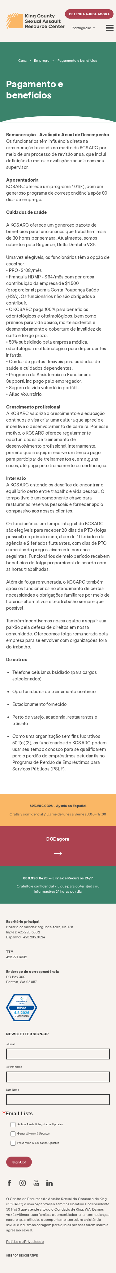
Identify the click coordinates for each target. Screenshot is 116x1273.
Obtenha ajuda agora (89, 14)
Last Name (12, 1090)
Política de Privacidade (25, 1241)
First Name (15, 1067)
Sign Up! (19, 1162)
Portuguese (82, 28)
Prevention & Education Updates (38, 1142)
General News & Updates (33, 1133)
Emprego (41, 60)
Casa (22, 60)
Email (11, 1044)
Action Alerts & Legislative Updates (40, 1124)
